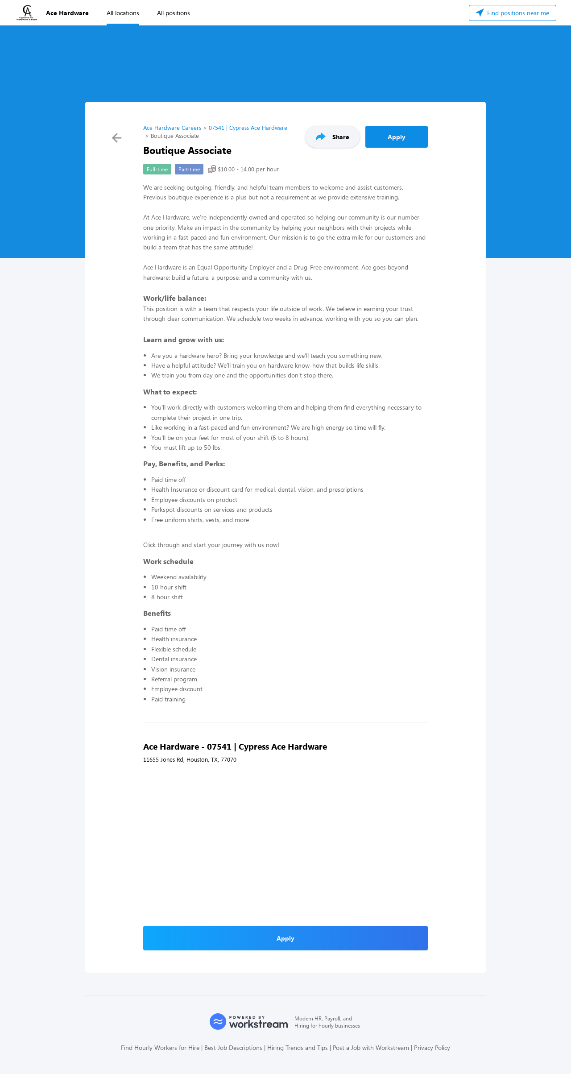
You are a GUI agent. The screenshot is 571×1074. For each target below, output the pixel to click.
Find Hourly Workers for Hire (160, 1047)
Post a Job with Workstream (371, 1047)
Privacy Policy (432, 1047)
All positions (173, 12)
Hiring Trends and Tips (297, 1047)
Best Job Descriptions (233, 1047)
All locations (123, 12)
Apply (396, 137)
